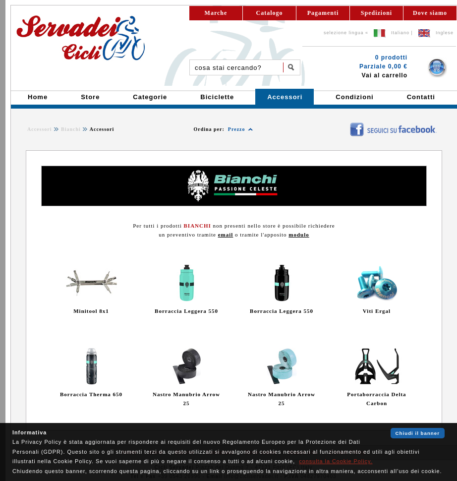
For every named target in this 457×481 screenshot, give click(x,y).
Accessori (39, 129)
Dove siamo (430, 12)
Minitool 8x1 (91, 311)
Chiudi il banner (418, 433)
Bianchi (71, 129)
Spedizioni (376, 12)
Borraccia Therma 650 (91, 394)
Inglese (445, 32)
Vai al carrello (384, 75)
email (225, 235)
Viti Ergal (377, 311)
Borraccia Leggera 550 (186, 311)
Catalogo (269, 12)
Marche (216, 12)
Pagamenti (323, 12)
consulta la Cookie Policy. (335, 461)
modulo (298, 235)
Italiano (400, 32)
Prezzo (236, 129)
